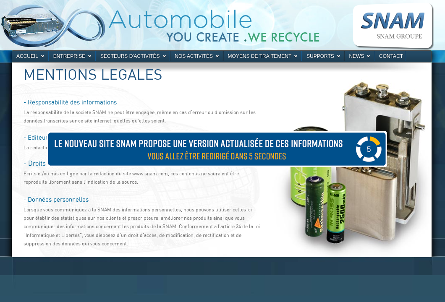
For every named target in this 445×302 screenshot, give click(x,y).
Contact (391, 56)
